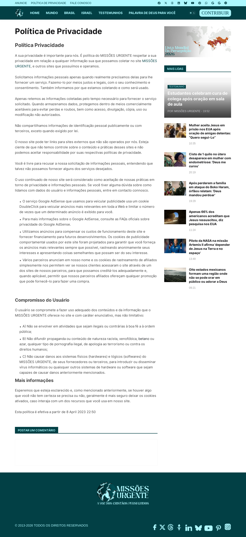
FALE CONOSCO (80, 3)
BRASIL (69, 13)
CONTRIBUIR (215, 12)
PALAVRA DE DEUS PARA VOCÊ (152, 13)
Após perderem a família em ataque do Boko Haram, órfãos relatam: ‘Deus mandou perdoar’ (209, 189)
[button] (192, 13)
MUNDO (52, 13)
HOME (35, 13)
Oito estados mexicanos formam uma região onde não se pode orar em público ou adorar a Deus (208, 276)
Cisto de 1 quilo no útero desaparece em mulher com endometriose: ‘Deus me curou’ (210, 160)
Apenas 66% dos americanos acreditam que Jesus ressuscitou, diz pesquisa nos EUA (209, 218)
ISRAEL (86, 13)
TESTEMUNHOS (110, 13)
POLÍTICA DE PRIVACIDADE (48, 3)
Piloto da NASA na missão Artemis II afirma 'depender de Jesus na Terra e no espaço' (209, 247)
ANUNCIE (21, 3)
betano (143, 339)
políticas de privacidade (122, 152)
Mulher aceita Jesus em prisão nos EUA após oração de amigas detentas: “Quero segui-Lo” (210, 131)
